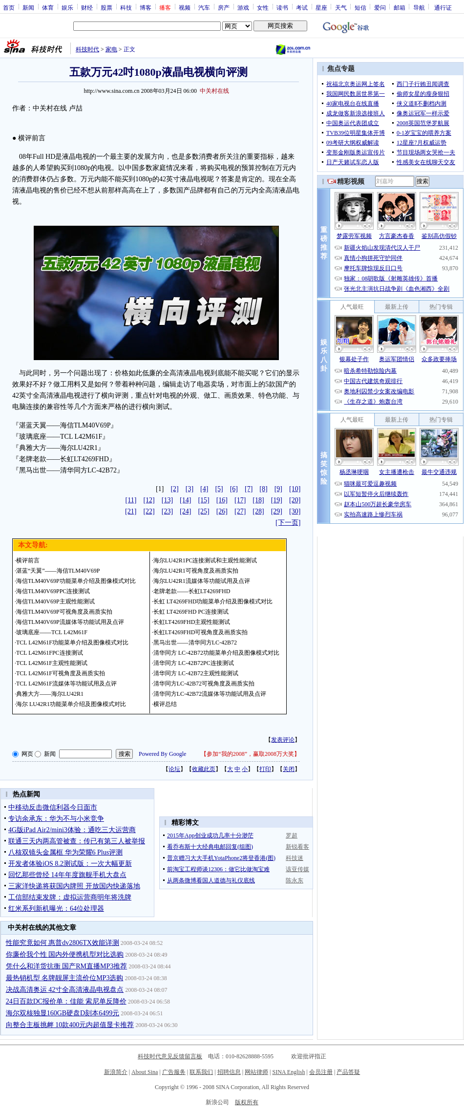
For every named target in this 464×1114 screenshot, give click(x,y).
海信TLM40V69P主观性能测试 (55, 601)
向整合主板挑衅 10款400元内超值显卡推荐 (70, 1024)
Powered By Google (162, 753)
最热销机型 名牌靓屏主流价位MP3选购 (65, 978)
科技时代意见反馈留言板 (170, 1056)
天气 (341, 7)
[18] (258, 500)
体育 (48, 7)
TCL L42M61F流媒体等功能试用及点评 (66, 683)
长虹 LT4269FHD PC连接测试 (191, 611)
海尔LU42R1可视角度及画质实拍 (195, 570)
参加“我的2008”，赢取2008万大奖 (250, 753)
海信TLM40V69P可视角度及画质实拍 (64, 611)
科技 (126, 7)
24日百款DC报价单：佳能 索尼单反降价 (66, 1001)
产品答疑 (348, 1072)
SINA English (288, 1072)
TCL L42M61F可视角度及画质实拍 (60, 673)
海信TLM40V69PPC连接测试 (53, 591)
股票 (106, 7)
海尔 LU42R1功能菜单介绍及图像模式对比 (71, 704)
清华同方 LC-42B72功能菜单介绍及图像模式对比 (216, 652)
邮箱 (399, 7)
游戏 (243, 7)
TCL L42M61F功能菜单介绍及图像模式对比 (72, 642)
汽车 (204, 7)
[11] (131, 500)
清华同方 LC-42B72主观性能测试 (195, 673)
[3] (189, 489)
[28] (258, 511)
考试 (302, 7)
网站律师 (256, 1072)
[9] (278, 489)
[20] (294, 500)
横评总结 (165, 704)
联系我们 (201, 1072)
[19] (276, 500)
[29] (276, 511)
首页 (9, 7)
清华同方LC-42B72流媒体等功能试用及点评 (209, 693)
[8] (263, 489)
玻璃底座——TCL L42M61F (51, 632)
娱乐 (67, 7)
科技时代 (87, 49)
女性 (263, 7)
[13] (167, 500)
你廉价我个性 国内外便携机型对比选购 (65, 954)
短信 (360, 7)
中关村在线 (214, 90)
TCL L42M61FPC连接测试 (49, 652)
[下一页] (287, 522)
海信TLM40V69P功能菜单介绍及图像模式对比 (76, 581)
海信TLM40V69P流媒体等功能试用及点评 (70, 622)
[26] (222, 511)
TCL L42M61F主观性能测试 (51, 663)
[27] (240, 511)
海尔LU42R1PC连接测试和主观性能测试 (205, 560)
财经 (87, 7)
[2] (174, 489)
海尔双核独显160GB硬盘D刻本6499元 (63, 1013)
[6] (234, 489)
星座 (321, 7)
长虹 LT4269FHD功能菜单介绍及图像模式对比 (213, 601)
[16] (222, 500)
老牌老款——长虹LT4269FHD (192, 591)
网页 (27, 753)
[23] (167, 511)
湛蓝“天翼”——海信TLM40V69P (58, 570)
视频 (184, 7)
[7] (249, 489)
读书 (282, 7)
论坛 (174, 769)
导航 (419, 7)
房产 (224, 7)
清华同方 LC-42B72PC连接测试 (193, 663)
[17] (240, 500)
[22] (148, 511)
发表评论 (283, 739)
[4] (204, 489)
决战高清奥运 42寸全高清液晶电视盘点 (65, 989)
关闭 (289, 769)
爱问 (380, 7)
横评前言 (28, 560)
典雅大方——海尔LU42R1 (50, 693)
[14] (185, 500)
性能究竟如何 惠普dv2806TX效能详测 (62, 942)
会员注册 (321, 1072)
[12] (148, 500)
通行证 (443, 7)
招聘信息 (229, 1072)
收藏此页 (203, 769)
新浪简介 (115, 1072)
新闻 (28, 7)
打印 (265, 769)
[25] (203, 511)
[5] (219, 489)
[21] (130, 511)
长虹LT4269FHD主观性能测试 (192, 622)
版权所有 (246, 1102)
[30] (294, 511)
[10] (294, 489)
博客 (145, 7)
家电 (111, 49)
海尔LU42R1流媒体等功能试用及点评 (201, 581)
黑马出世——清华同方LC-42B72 (195, 642)
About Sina (144, 1072)
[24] (185, 511)
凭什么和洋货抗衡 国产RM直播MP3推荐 (66, 966)
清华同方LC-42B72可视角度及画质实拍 (203, 683)
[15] (203, 500)
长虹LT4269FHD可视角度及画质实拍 (200, 632)
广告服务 (174, 1072)
